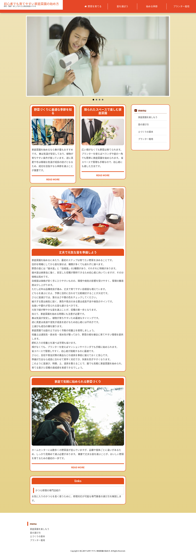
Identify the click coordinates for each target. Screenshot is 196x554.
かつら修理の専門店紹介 (48, 490)
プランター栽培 (181, 6)
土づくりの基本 (145, 131)
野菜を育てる (95, 6)
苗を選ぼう (122, 6)
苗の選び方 (143, 124)
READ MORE (53, 179)
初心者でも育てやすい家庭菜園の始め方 (31, 3)
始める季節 (152, 6)
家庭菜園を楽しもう (147, 117)
